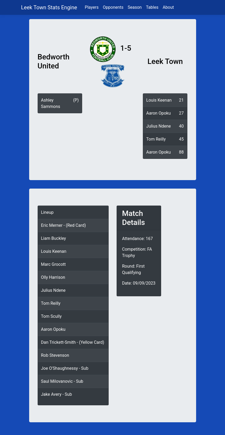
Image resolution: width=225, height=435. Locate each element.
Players (92, 7)
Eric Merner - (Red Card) (63, 225)
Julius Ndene (158, 126)
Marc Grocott (53, 264)
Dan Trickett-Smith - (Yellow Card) (72, 342)
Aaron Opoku (158, 113)
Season (135, 7)
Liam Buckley (53, 238)
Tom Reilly (156, 139)
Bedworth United (54, 61)
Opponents (113, 7)
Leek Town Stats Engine (49, 7)
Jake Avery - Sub (56, 394)
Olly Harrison (53, 277)
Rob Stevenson (55, 355)
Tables (152, 7)
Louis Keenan (159, 100)
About (168, 7)
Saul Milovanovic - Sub (62, 381)
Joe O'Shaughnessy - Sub (65, 368)
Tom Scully (51, 316)
